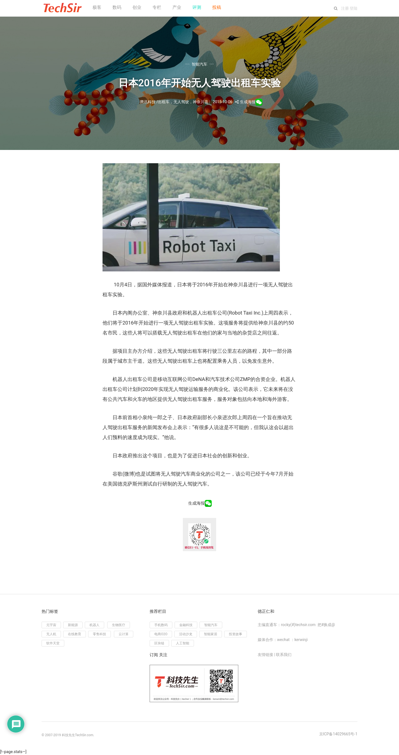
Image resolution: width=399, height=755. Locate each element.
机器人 (94, 625)
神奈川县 (200, 102)
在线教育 (74, 634)
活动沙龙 (185, 634)
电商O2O (160, 634)
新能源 (73, 625)
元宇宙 (51, 625)
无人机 (51, 634)
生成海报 (247, 102)
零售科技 (99, 634)
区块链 (159, 643)
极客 (97, 7)
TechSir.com (84, 735)
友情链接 (265, 654)
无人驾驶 (181, 102)
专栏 (156, 7)
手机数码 (161, 625)
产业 (176, 7)
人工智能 (182, 643)
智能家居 (210, 634)
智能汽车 (199, 64)
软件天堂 (53, 643)
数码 (116, 7)
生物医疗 (118, 625)
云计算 (124, 634)
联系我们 (283, 654)
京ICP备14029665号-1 (338, 734)
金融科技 (186, 625)
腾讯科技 (147, 102)
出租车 (164, 102)
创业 (136, 7)
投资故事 (235, 634)
